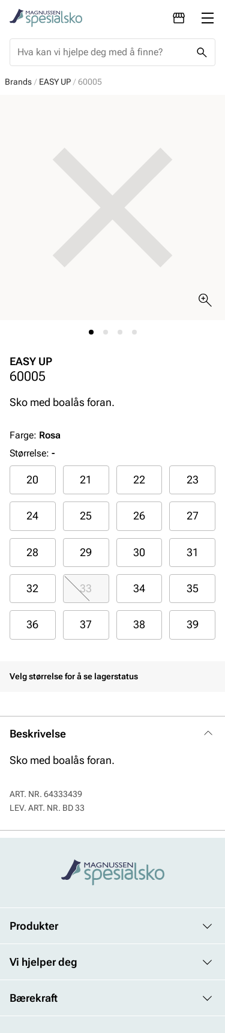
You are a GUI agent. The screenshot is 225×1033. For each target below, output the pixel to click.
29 (86, 552)
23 (193, 479)
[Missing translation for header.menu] (208, 18)
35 (193, 588)
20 (32, 479)
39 (193, 624)
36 (32, 624)
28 (32, 552)
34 (139, 588)
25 (86, 515)
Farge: (35, 435)
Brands (18, 81)
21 (86, 479)
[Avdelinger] (179, 18)
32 (32, 588)
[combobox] (102, 52)
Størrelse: (29, 453)
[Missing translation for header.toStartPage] (46, 18)
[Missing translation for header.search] (201, 52)
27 (193, 515)
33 (86, 588)
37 (86, 624)
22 (139, 479)
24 (32, 515)
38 (139, 624)
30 (139, 552)
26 (139, 515)
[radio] (33, 479)
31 (193, 552)
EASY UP (55, 81)
